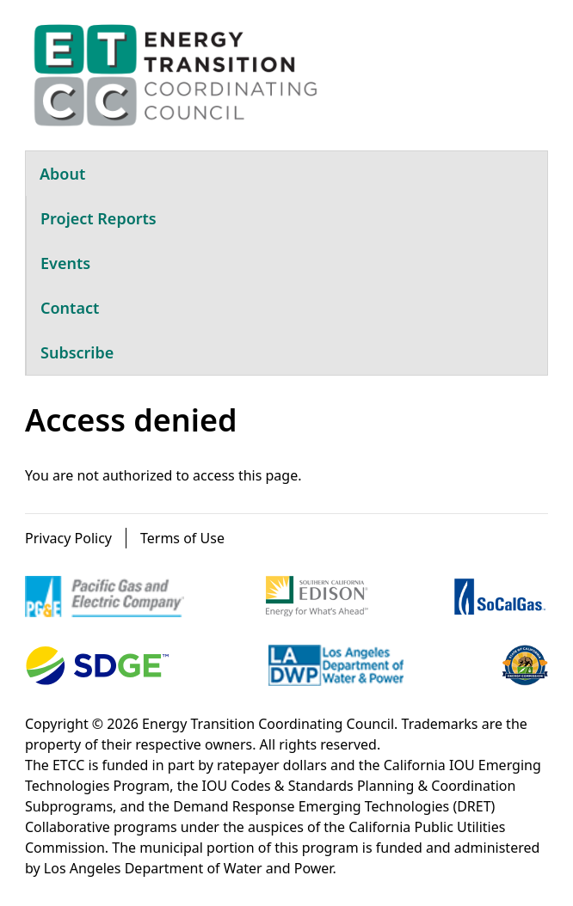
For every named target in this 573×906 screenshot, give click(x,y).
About (62, 173)
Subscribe (77, 352)
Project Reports (98, 218)
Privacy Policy (68, 538)
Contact (69, 307)
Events (65, 263)
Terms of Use (182, 538)
